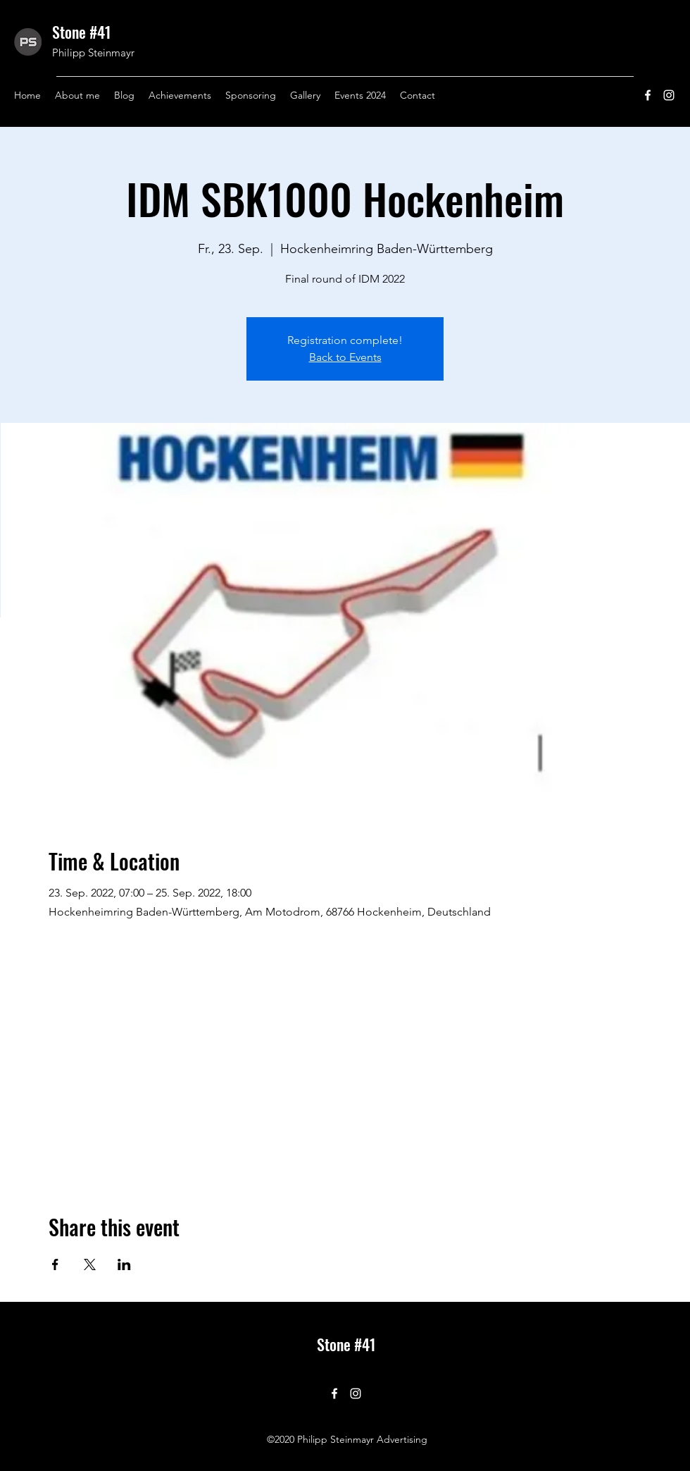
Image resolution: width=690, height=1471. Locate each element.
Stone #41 (81, 31)
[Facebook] (648, 95)
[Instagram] (669, 95)
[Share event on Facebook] (55, 1264)
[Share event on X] (89, 1264)
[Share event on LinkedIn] (124, 1264)
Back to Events (345, 357)
